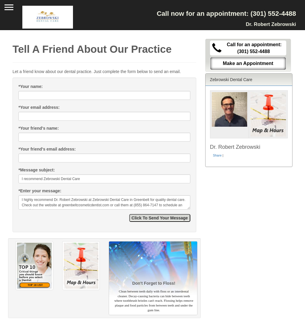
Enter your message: (39, 190)
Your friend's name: (38, 128)
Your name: (30, 86)
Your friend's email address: (47, 149)
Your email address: (39, 107)
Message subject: (36, 170)
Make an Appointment (248, 63)
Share (217, 155)
